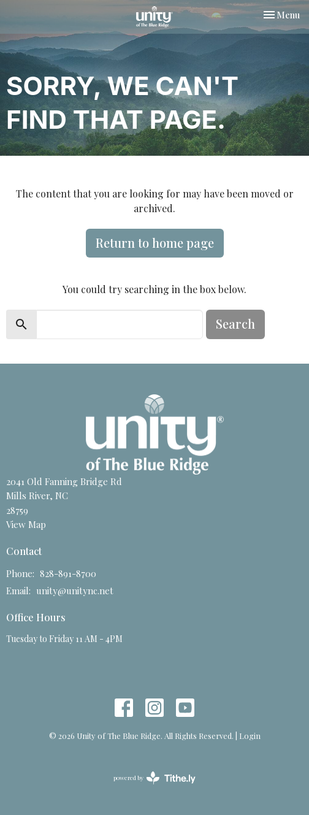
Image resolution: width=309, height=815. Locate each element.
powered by (154, 778)
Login (250, 735)
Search (235, 323)
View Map (26, 524)
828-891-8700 (68, 573)
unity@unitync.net (74, 590)
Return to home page (155, 242)
